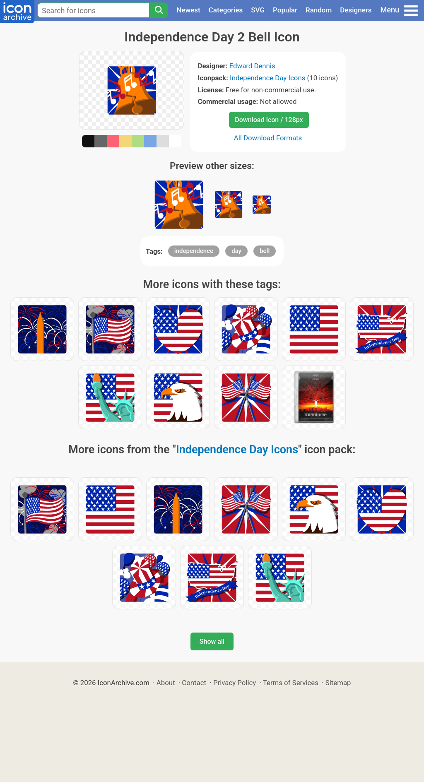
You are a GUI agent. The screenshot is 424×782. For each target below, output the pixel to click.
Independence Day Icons (267, 78)
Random (319, 10)
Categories (226, 10)
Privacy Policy (234, 683)
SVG (258, 10)
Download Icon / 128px (269, 120)
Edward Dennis (252, 66)
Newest (188, 10)
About (166, 683)
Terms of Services (290, 683)
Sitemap (338, 683)
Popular (285, 10)
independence (193, 251)
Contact (194, 683)
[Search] (158, 10)
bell (265, 251)
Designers (355, 10)
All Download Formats (268, 138)
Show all (212, 641)
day (236, 251)
